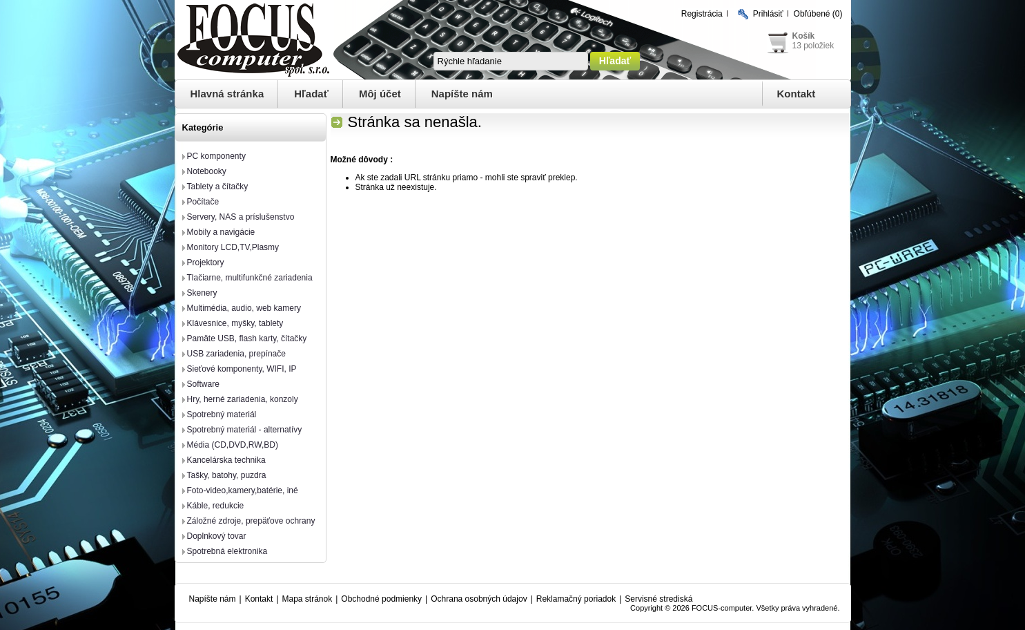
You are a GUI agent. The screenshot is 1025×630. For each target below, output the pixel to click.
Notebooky (206, 171)
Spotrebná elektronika (227, 551)
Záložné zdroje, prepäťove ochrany (251, 521)
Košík (803, 36)
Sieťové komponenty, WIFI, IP (242, 369)
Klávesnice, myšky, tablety (235, 323)
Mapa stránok (307, 599)
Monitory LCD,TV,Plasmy (233, 247)
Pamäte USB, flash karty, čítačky (247, 338)
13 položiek (813, 45)
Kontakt (796, 93)
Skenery (202, 293)
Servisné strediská (658, 599)
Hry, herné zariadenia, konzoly (242, 399)
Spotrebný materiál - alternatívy (244, 430)
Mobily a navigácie (221, 232)
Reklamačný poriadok (576, 599)
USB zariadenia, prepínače (236, 354)
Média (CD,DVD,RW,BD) (232, 445)
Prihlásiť (768, 14)
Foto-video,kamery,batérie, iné (242, 490)
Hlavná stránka (227, 93)
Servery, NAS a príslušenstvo (241, 217)
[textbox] (510, 61)
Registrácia (702, 14)
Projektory (205, 262)
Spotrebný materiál (222, 414)
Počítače (203, 202)
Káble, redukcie (215, 505)
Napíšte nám (462, 93)
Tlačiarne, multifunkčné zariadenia (250, 278)
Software (203, 384)
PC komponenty (216, 156)
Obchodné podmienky (381, 599)
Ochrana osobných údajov (479, 599)
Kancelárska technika (226, 460)
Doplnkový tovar (216, 536)
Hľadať (311, 93)
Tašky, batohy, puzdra (226, 475)
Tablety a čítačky (217, 186)
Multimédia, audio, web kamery (244, 308)
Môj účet (380, 93)
